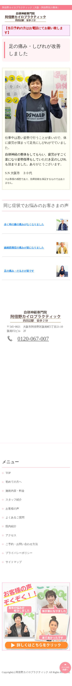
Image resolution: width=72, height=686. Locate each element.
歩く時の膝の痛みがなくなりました (24, 224)
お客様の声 (12, 509)
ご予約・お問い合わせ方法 (22, 545)
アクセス (11, 536)
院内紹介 (11, 527)
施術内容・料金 (15, 491)
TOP (8, 474)
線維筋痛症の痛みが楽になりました (24, 247)
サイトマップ (14, 563)
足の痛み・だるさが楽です (19, 271)
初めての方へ (14, 483)
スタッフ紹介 (14, 500)
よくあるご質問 (15, 518)
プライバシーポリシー (19, 554)
